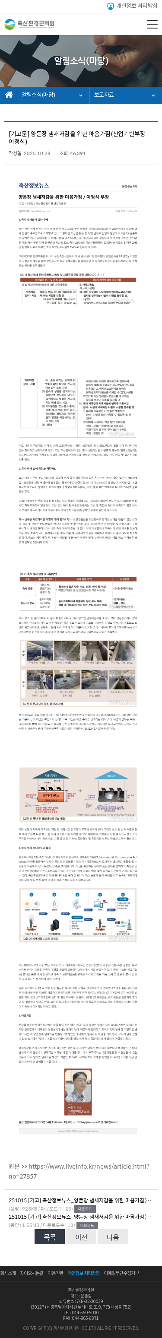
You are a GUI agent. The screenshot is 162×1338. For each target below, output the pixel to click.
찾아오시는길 (31, 1273)
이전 (81, 1237)
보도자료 (104, 95)
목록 (50, 1237)
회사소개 (8, 1273)
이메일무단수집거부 (121, 1273)
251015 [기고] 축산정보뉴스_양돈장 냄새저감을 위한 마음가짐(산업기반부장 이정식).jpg (81, 1216)
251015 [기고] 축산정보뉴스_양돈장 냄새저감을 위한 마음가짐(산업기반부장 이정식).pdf (81, 1200)
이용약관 (55, 1273)
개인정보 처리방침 (132, 6)
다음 (113, 1237)
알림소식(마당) (38, 95)
